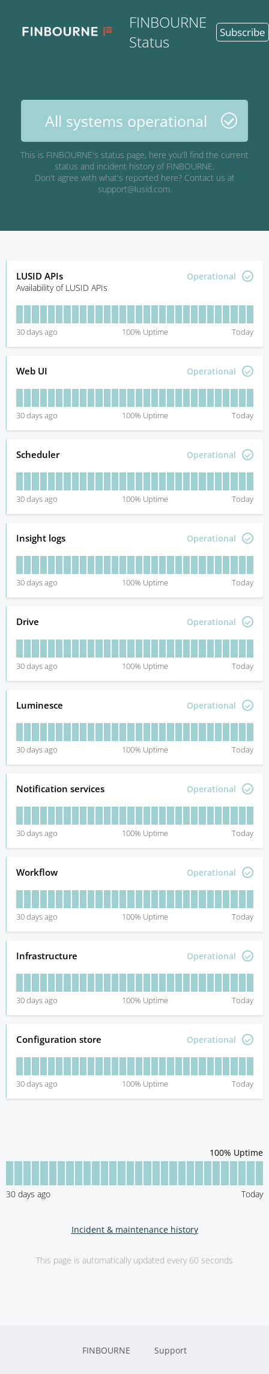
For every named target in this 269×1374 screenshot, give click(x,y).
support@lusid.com (134, 189)
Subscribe (242, 32)
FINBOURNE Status (109, 32)
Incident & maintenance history (134, 1229)
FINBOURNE (106, 1350)
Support (170, 1350)
